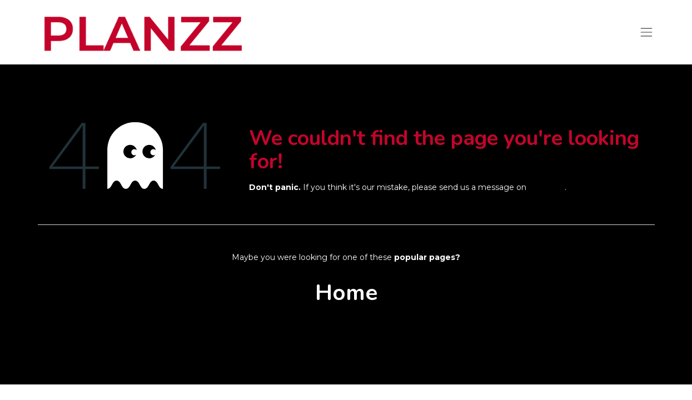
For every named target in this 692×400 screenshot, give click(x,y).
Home (346, 293)
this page (547, 187)
